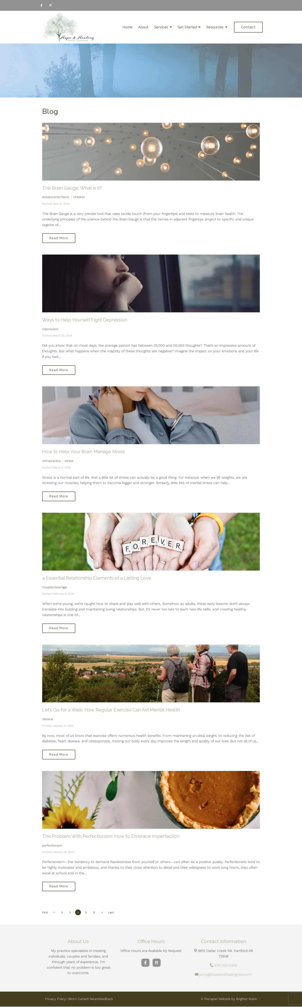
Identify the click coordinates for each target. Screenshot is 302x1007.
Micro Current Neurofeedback (90, 999)
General (47, 719)
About (143, 27)
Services (161, 27)
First (45, 912)
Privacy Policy (55, 999)
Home (127, 27)
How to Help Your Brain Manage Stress (83, 452)
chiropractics (51, 461)
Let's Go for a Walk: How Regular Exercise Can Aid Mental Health (111, 710)
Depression (50, 329)
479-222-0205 (225, 966)
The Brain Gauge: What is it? (72, 188)
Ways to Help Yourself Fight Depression (84, 320)
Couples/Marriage (54, 587)
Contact (248, 27)
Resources (215, 27)
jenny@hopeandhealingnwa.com (225, 975)
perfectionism (52, 846)
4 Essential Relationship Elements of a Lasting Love (96, 578)
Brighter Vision (246, 999)
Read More (58, 238)
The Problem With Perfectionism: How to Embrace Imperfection (111, 836)
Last (111, 912)
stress (69, 461)
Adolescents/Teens (55, 197)
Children (79, 197)
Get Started (187, 27)
